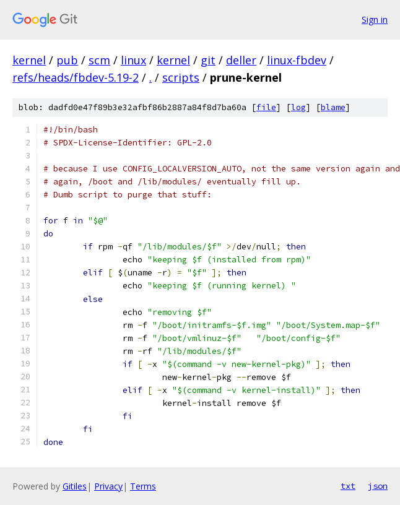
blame (333, 107)
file (266, 107)
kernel (29, 60)
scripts (180, 77)
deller (241, 60)
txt (348, 485)
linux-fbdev (296, 60)
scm (99, 60)
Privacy (108, 486)
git (208, 60)
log (298, 107)
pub (67, 60)
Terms (143, 486)
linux (133, 60)
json (378, 485)
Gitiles (75, 486)
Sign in (375, 19)
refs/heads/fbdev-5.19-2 (75, 77)
